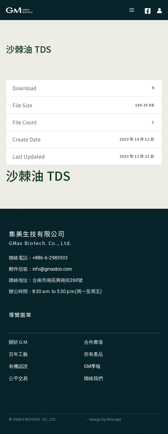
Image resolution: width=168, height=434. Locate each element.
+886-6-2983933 (50, 258)
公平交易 (18, 378)
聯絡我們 (93, 378)
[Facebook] (147, 11)
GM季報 (92, 366)
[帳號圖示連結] (159, 10)
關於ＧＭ (18, 342)
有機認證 (18, 366)
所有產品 (93, 354)
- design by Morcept (104, 419)
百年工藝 (18, 354)
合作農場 (93, 342)
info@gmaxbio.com (52, 269)
